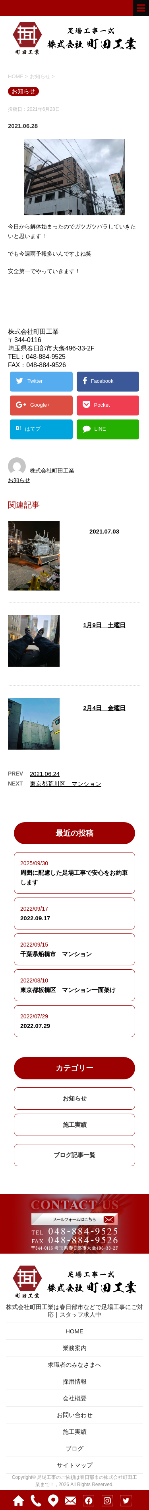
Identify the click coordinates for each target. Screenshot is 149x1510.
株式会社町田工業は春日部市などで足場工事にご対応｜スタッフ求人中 (74, 1291)
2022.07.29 (35, 1025)
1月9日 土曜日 (104, 625)
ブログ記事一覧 (74, 1155)
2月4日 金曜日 (104, 708)
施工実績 (75, 1124)
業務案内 (75, 1348)
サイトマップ (75, 1465)
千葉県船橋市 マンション (56, 954)
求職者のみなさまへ (74, 1364)
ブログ (74, 1448)
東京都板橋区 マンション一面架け (68, 989)
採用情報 (75, 1381)
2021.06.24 (45, 773)
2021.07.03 (104, 531)
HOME (74, 1331)
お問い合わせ (75, 1415)
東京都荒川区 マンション (65, 783)
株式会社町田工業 (52, 470)
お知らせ (19, 480)
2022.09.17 (35, 918)
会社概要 (75, 1398)
